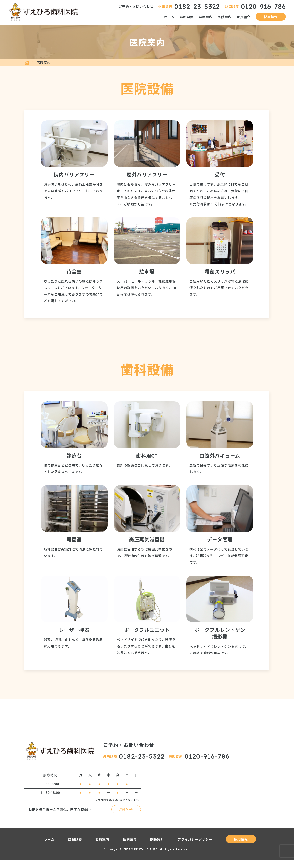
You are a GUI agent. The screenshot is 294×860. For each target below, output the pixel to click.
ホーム (169, 16)
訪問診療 (187, 16)
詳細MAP (126, 809)
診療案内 (206, 16)
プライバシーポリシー (195, 839)
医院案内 (225, 16)
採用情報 (271, 16)
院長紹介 (244, 16)
